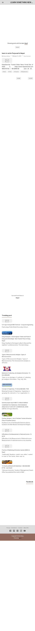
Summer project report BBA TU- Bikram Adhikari (17, 467)
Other (11, 84)
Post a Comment (29, 56)
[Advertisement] (17, 22)
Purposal (19, 84)
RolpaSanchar (7, 87)
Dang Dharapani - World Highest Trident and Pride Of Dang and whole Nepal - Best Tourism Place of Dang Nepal (17, 371)
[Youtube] (24, 623)
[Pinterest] (17, 623)
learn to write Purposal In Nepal (15, 53)
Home (18, 94)
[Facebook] (10, 623)
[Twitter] (14, 623)
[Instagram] (21, 623)
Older (30, 94)
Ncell (5, 84)
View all (17, 47)
